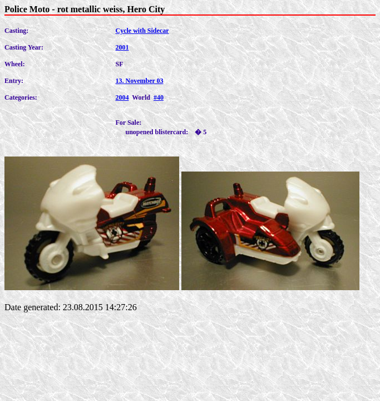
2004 (122, 97)
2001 (122, 47)
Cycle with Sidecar (142, 31)
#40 (159, 97)
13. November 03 (139, 81)
